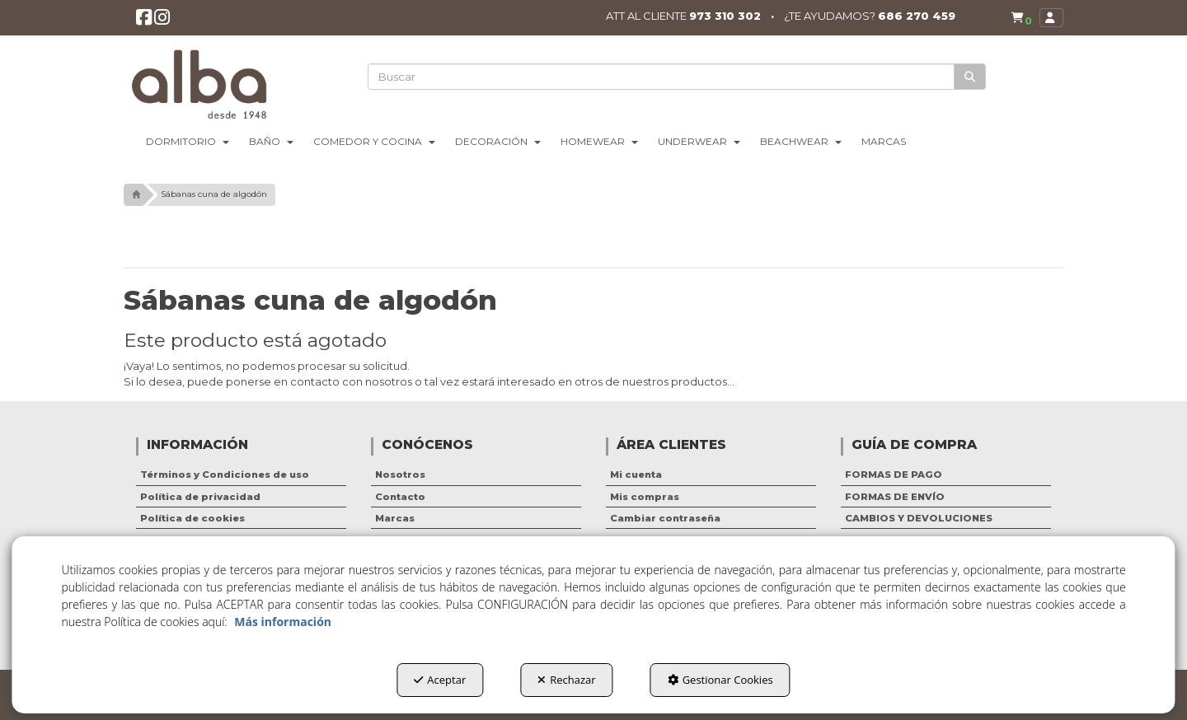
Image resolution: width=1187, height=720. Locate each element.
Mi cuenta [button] (636, 474)
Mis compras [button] (644, 497)
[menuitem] (1018, 18)
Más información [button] (282, 621)
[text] (661, 76)
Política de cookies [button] (192, 518)
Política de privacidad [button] (200, 497)
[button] (145, 22)
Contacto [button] (400, 497)
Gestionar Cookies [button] (720, 679)
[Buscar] (971, 77)
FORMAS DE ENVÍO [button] (895, 497)
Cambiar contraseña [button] (665, 518)
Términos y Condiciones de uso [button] (224, 474)
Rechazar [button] (566, 679)
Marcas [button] (395, 518)
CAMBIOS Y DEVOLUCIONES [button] (918, 518)
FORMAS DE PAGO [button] (893, 474)
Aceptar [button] (440, 679)
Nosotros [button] (400, 474)
